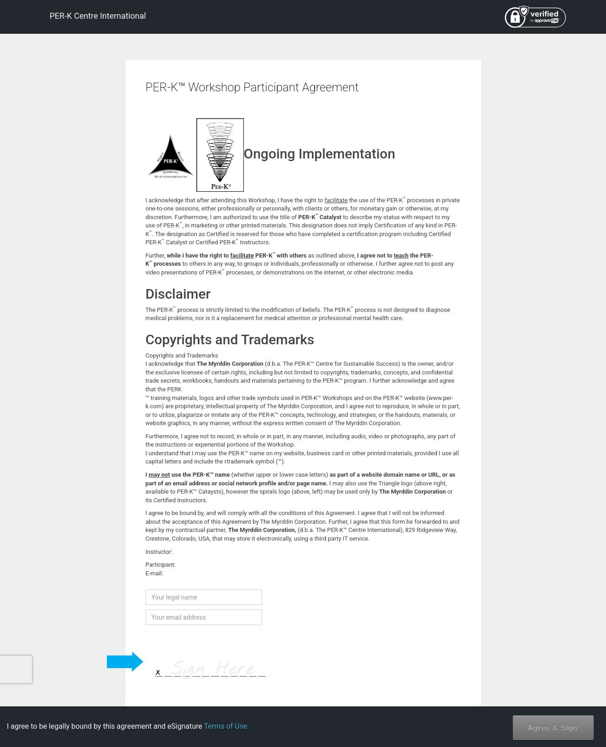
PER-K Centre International (98, 16)
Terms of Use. (226, 726)
